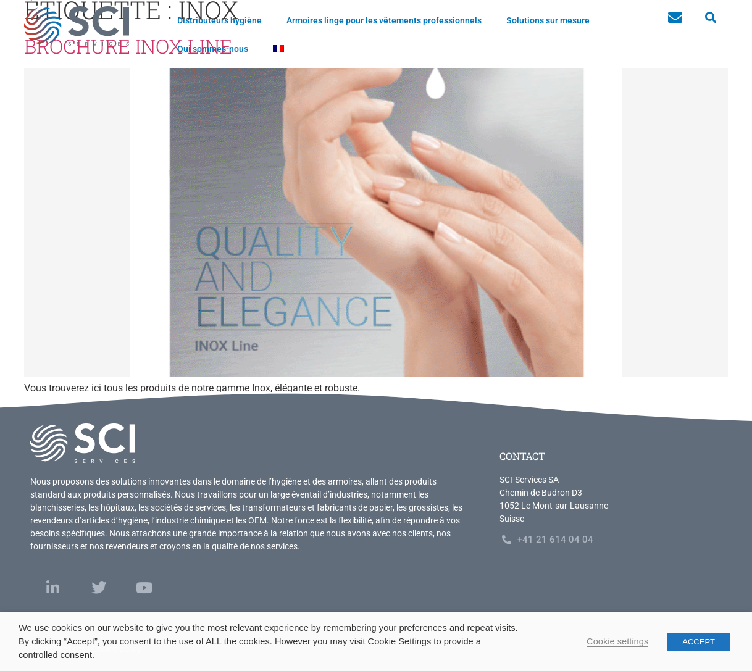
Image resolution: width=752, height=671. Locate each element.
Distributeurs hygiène (219, 20)
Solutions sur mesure (548, 20)
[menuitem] (278, 49)
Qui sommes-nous (212, 49)
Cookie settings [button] (617, 641)
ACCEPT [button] (698, 641)
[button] (710, 17)
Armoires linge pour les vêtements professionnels (384, 20)
